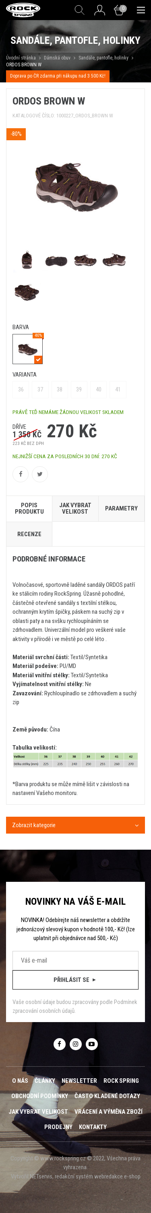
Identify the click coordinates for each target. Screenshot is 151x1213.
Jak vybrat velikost (38, 1111)
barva (20, 327)
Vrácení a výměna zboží (108, 1111)
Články (45, 1080)
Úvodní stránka (21, 58)
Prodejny (58, 1127)
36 (21, 389)
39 (79, 389)
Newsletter (79, 1080)
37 (40, 389)
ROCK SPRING (121, 1080)
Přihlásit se (75, 980)
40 (98, 389)
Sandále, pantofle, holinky (103, 58)
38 (59, 389)
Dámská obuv (58, 58)
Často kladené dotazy (107, 1096)
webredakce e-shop (117, 1176)
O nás (20, 1080)
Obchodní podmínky (39, 1096)
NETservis (41, 1176)
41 (118, 389)
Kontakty (93, 1127)
